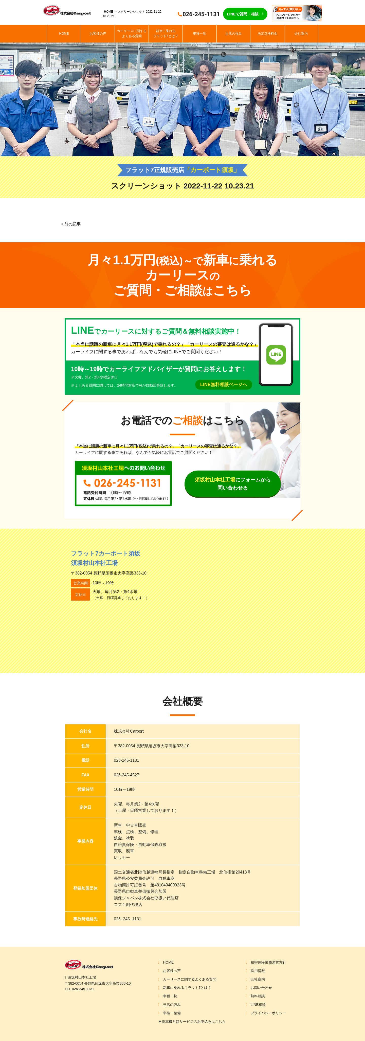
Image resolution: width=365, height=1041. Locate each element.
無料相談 (258, 996)
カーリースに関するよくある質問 (132, 33)
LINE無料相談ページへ (223, 384)
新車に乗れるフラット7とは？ (165, 33)
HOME (108, 11)
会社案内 (301, 33)
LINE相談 (258, 1005)
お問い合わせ (261, 988)
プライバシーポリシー (268, 1013)
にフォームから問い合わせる (233, 484)
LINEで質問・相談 (242, 14)
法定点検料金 (267, 33)
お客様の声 (98, 33)
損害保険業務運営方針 (268, 962)
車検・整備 (172, 1013)
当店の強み (233, 33)
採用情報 (258, 971)
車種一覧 (199, 33)
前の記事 (72, 224)
